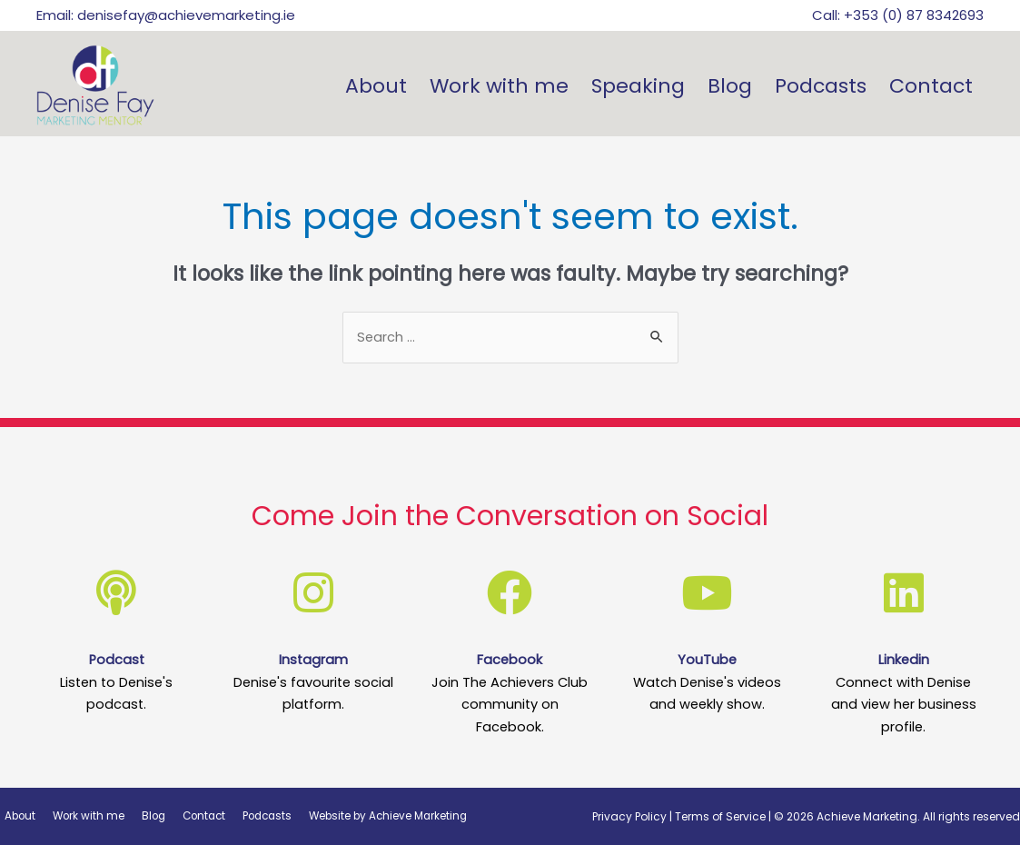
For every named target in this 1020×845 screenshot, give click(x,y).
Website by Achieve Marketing (367, 815)
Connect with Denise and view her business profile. (903, 703)
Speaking (638, 86)
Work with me (499, 86)
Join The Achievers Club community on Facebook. (509, 703)
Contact (931, 86)
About (376, 86)
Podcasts (821, 86)
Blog (730, 86)
